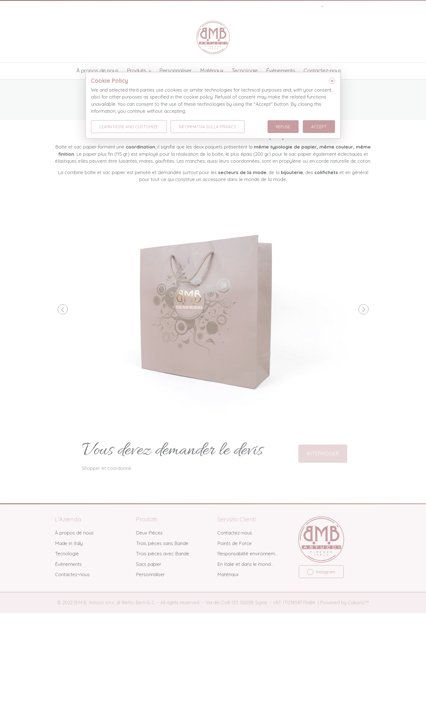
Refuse (283, 126)
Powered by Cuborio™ (344, 708)
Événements (280, 70)
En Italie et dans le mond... (245, 669)
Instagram (321, 677)
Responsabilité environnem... (247, 659)
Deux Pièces (149, 638)
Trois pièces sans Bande (162, 649)
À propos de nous (97, 70)
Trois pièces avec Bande (162, 659)
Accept (319, 126)
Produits (139, 71)
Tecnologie (245, 70)
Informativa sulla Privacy (207, 126)
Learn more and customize (128, 126)
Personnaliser (175, 70)
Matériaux (211, 70)
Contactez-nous (322, 70)
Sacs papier (148, 669)
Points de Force (234, 649)
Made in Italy (69, 649)
